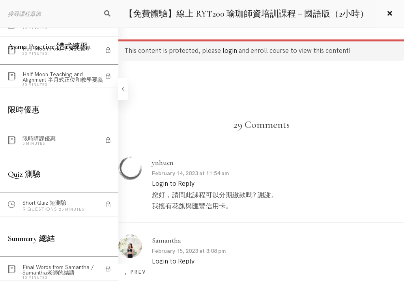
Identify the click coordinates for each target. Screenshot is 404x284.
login (230, 51)
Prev (138, 272)
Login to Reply (173, 184)
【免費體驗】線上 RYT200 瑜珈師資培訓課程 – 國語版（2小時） (246, 14)
